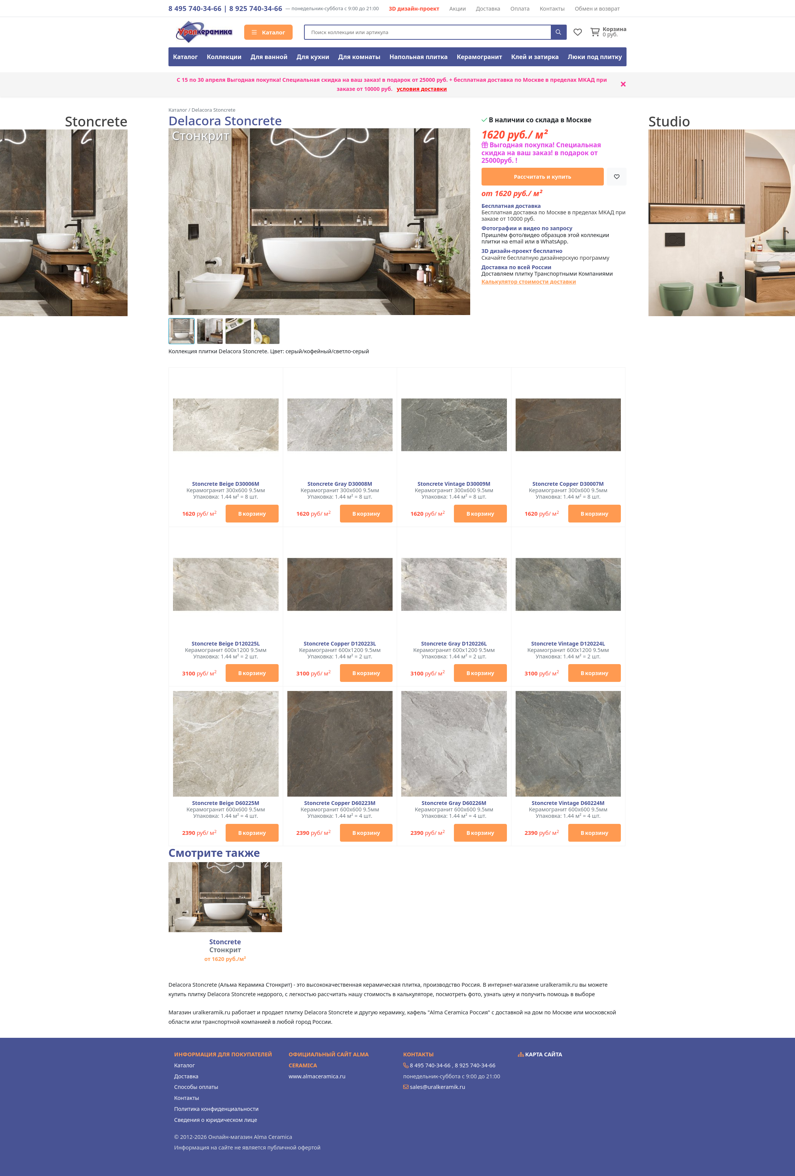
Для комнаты (359, 57)
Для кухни (312, 57)
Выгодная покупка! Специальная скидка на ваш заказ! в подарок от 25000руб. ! (541, 152)
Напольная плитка (419, 57)
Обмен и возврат (597, 8)
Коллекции (224, 57)
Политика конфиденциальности (216, 1108)
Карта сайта (540, 1054)
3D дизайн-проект (414, 8)
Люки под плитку (595, 57)
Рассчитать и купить (543, 176)
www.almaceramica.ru (317, 1076)
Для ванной (269, 57)
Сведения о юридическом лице (215, 1119)
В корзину (252, 513)
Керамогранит (479, 57)
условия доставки (422, 88)
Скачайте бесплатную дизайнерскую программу (546, 254)
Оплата (520, 8)
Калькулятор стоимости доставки (529, 281)
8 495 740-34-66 (194, 8)
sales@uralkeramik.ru (437, 1086)
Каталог (268, 32)
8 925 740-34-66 (255, 8)
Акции (457, 8)
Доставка (488, 8)
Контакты (552, 8)
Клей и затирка (535, 57)
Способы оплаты (196, 1086)
